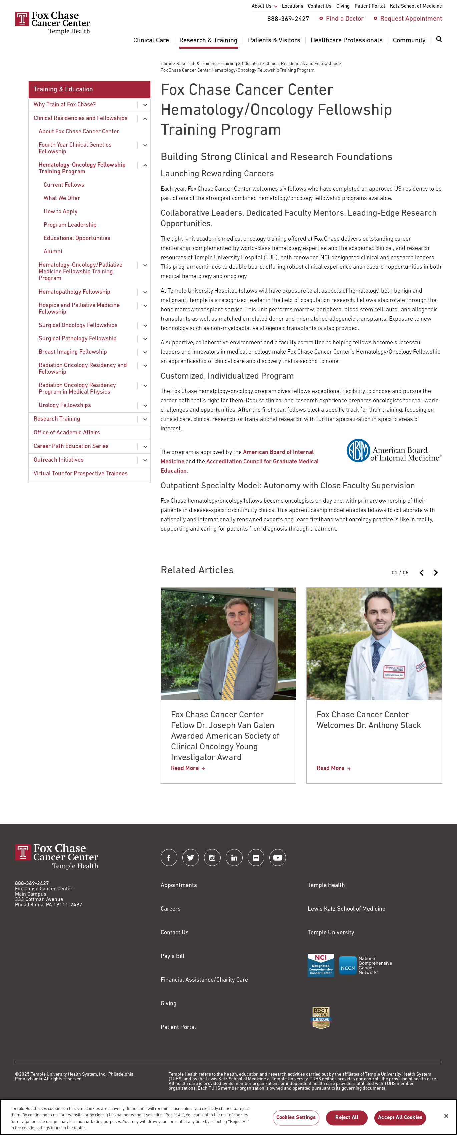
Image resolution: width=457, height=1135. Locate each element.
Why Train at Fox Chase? (65, 105)
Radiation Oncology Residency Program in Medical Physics (77, 388)
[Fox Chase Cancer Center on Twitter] (190, 857)
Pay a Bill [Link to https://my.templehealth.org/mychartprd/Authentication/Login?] (172, 956)
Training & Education (241, 63)
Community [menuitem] (409, 40)
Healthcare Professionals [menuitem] (347, 40)
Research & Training (196, 63)
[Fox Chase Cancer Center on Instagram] (212, 857)
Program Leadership (70, 225)
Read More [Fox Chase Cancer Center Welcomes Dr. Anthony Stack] (330, 768)
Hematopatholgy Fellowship (74, 292)
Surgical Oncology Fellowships (78, 325)
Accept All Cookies (400, 1122)
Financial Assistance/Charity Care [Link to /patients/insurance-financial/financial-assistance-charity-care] (204, 980)
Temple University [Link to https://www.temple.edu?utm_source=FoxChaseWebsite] (331, 933)
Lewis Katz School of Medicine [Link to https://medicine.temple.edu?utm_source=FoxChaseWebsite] (346, 909)
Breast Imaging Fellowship (73, 352)
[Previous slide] (422, 572)
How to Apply (61, 212)
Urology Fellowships (65, 405)
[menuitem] (439, 43)
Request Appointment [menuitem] (411, 19)
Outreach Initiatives (59, 460)
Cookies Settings (296, 1122)
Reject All (346, 1122)
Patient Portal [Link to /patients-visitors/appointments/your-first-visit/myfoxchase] (178, 1027)
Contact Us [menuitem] (319, 6)
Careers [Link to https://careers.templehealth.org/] (171, 909)
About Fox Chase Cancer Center (79, 132)
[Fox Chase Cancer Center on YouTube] (277, 857)
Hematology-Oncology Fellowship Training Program (82, 168)
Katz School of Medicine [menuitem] (416, 6)
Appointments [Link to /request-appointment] (179, 885)
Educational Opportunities (77, 238)
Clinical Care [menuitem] (151, 40)
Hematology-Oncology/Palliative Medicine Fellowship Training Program (80, 272)
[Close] (446, 1120)
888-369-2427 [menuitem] (288, 19)
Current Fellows (64, 185)
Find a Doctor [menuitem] (345, 19)
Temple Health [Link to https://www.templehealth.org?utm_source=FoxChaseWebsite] (326, 885)
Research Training (57, 419)
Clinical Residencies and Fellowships (301, 63)
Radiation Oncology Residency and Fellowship (83, 368)
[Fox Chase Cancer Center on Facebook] (169, 857)
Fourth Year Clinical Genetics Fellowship (75, 148)
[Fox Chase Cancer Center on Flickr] (256, 857)
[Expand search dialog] (439, 41)
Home (166, 63)
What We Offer (62, 198)
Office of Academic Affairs (67, 433)
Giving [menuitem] (343, 6)
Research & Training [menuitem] (208, 40)
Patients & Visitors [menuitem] (274, 40)
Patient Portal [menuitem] (370, 6)
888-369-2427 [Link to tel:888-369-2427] (32, 883)
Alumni (53, 252)
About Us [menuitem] (261, 6)
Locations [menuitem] (292, 6)
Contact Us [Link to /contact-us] (175, 933)
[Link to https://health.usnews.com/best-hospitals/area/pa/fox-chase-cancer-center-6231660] (321, 1018)
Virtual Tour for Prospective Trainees (81, 474)
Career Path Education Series (71, 446)
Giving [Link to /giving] (169, 1004)
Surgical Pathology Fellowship (78, 339)
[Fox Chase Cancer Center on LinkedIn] (234, 857)
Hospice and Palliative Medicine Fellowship (79, 308)
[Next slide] (435, 572)
